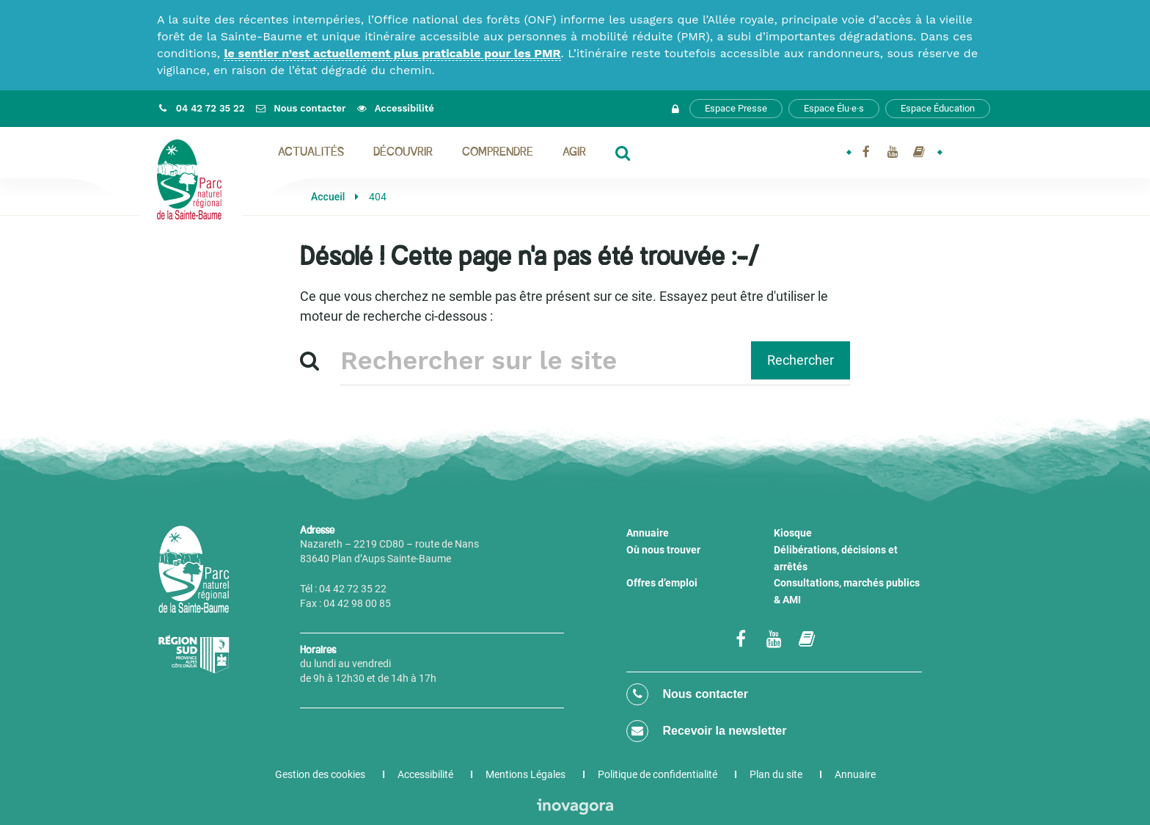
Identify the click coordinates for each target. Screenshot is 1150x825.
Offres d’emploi (661, 583)
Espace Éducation (938, 108)
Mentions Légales (525, 774)
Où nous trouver (663, 550)
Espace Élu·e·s (834, 108)
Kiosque (793, 533)
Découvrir (403, 153)
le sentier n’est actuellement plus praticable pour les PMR (392, 53)
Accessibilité (425, 774)
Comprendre (497, 153)
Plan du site (776, 774)
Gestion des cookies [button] (320, 774)
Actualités (311, 153)
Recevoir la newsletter (706, 731)
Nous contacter (687, 694)
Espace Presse (736, 108)
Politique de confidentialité (657, 774)
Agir (574, 153)
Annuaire (647, 533)
